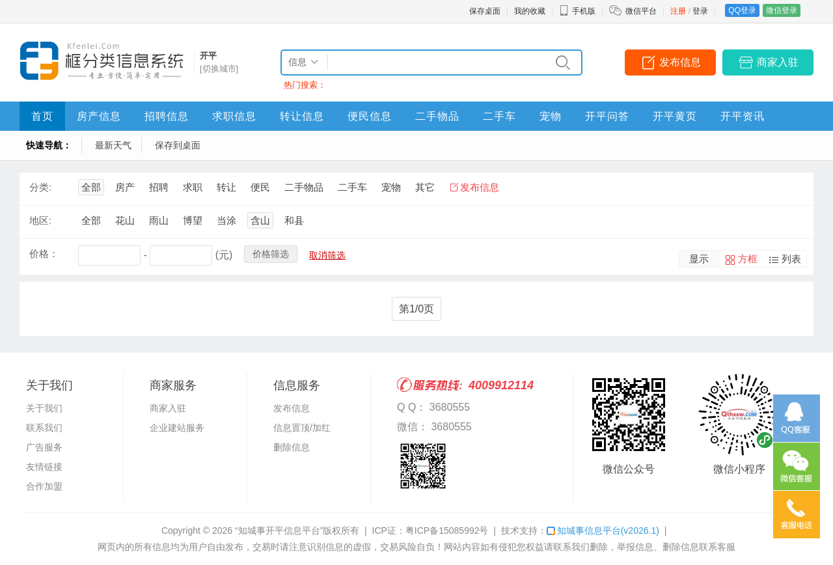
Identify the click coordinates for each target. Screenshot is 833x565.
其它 (425, 187)
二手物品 (437, 116)
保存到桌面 (177, 145)
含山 (260, 220)
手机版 (577, 11)
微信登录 (781, 10)
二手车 (499, 116)
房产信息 (99, 116)
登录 (700, 11)
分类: (40, 187)
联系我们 (44, 427)
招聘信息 (166, 116)
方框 (748, 258)
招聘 (159, 187)
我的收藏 (529, 11)
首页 (42, 116)
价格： (44, 253)
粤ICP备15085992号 (447, 530)
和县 (294, 220)
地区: (40, 220)
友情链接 (44, 467)
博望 (192, 220)
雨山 (159, 220)
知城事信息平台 (603, 530)
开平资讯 (742, 116)
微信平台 (641, 11)
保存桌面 (484, 11)
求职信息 (234, 116)
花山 (125, 220)
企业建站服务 (177, 427)
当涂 (226, 220)
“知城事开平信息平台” (279, 530)
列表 (791, 258)
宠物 (550, 116)
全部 (91, 187)
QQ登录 (742, 10)
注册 (678, 11)
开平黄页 (675, 116)
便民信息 (370, 116)
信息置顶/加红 (302, 427)
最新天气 (113, 145)
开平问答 (607, 116)
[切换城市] (219, 69)
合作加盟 (44, 486)
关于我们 (44, 408)
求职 (192, 187)
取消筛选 (327, 255)
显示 (699, 258)
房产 (125, 187)
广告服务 (44, 447)
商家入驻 (778, 62)
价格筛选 (271, 254)
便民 (260, 187)
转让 (226, 187)
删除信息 (291, 447)
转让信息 (302, 116)
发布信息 (680, 62)
